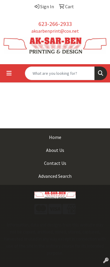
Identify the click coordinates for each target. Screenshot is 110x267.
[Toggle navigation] (9, 73)
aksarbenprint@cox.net (55, 31)
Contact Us (55, 163)
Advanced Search (55, 176)
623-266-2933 (55, 23)
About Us (55, 150)
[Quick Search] (60, 73)
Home (55, 137)
